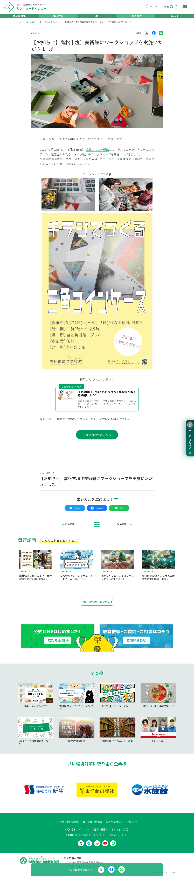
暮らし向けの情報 (92, 822)
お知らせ (136, 822)
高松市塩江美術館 (97, 154)
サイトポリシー (99, 835)
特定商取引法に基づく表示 (77, 835)
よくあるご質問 (122, 829)
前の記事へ (71, 529)
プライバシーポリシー (119, 835)
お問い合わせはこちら (97, 440)
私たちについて (116, 822)
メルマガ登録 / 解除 (95, 829)
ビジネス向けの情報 (64, 822)
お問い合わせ (68, 829)
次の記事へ (123, 529)
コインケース (111, 163)
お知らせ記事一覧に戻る (96, 607)
